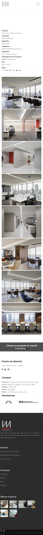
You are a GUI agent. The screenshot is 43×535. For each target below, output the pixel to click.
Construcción (5, 459)
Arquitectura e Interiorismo (9, 451)
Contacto (3, 485)
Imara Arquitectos (23, 532)
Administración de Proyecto (10, 455)
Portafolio (3, 474)
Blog (2, 482)
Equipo (2, 478)
